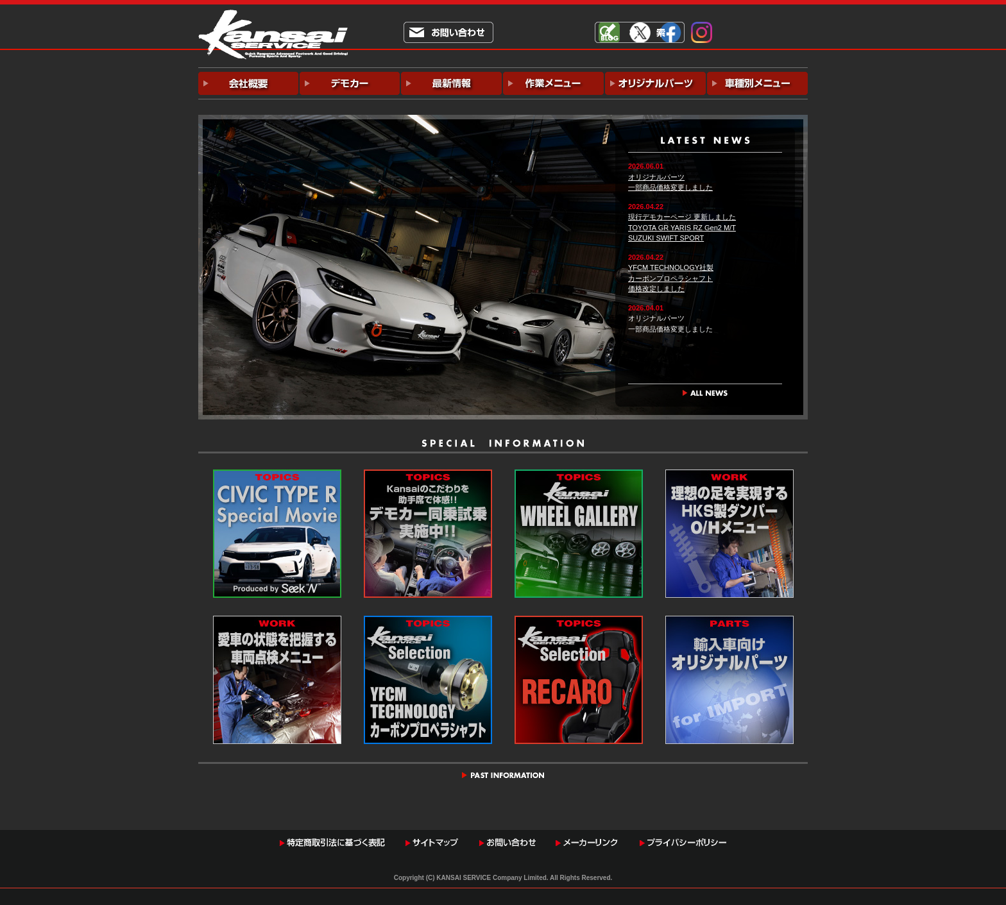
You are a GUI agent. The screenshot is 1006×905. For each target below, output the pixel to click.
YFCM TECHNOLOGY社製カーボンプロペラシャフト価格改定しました (670, 278)
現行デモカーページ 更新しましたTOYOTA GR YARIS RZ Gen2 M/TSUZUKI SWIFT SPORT (682, 227)
